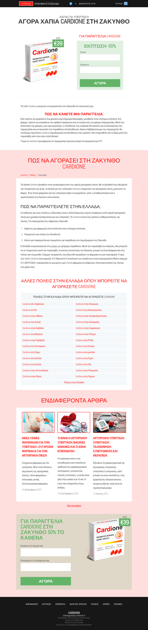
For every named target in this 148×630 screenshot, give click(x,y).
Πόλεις (95, 604)
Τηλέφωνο (84, 65)
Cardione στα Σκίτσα (31, 358)
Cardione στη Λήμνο (85, 376)
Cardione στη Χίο (83, 364)
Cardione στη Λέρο (84, 358)
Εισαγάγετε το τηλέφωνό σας (35, 560)
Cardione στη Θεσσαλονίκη (89, 309)
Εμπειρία (60, 604)
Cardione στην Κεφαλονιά (88, 328)
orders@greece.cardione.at (74, 615)
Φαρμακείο (32, 604)
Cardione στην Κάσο (31, 376)
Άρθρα (106, 604)
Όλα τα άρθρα (74, 505)
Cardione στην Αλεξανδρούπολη (91, 315)
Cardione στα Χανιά (31, 321)
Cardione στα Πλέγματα (87, 370)
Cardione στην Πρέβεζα (33, 340)
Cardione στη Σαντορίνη (33, 346)
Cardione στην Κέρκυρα (87, 303)
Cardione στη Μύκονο (32, 334)
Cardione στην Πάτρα (86, 334)
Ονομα (83, 52)
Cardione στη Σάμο (31, 352)
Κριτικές (46, 604)
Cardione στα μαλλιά (85, 352)
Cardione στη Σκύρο (85, 346)
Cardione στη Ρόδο (84, 340)
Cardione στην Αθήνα (32, 315)
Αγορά (100, 83)
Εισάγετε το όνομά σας (32, 546)
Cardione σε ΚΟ (29, 309)
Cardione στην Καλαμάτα (87, 321)
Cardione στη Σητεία (31, 364)
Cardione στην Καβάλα (33, 328)
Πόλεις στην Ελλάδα (74, 382)
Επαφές (118, 604)
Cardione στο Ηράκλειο (33, 303)
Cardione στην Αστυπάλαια (35, 370)
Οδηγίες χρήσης (78, 604)
